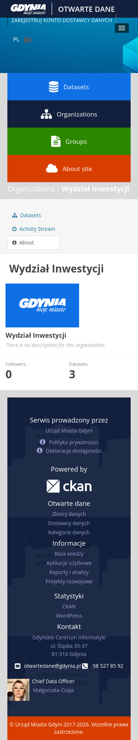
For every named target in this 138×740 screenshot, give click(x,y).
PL (16, 39)
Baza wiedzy (69, 553)
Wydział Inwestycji (95, 189)
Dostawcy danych (69, 523)
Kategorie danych (69, 532)
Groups (69, 141)
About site (69, 168)
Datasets (69, 86)
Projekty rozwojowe (69, 581)
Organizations (69, 113)
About (23, 242)
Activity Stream (33, 228)
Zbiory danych (69, 513)
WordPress (69, 615)
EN (27, 39)
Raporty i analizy (69, 572)
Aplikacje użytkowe (69, 562)
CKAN (69, 606)
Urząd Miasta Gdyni (69, 430)
